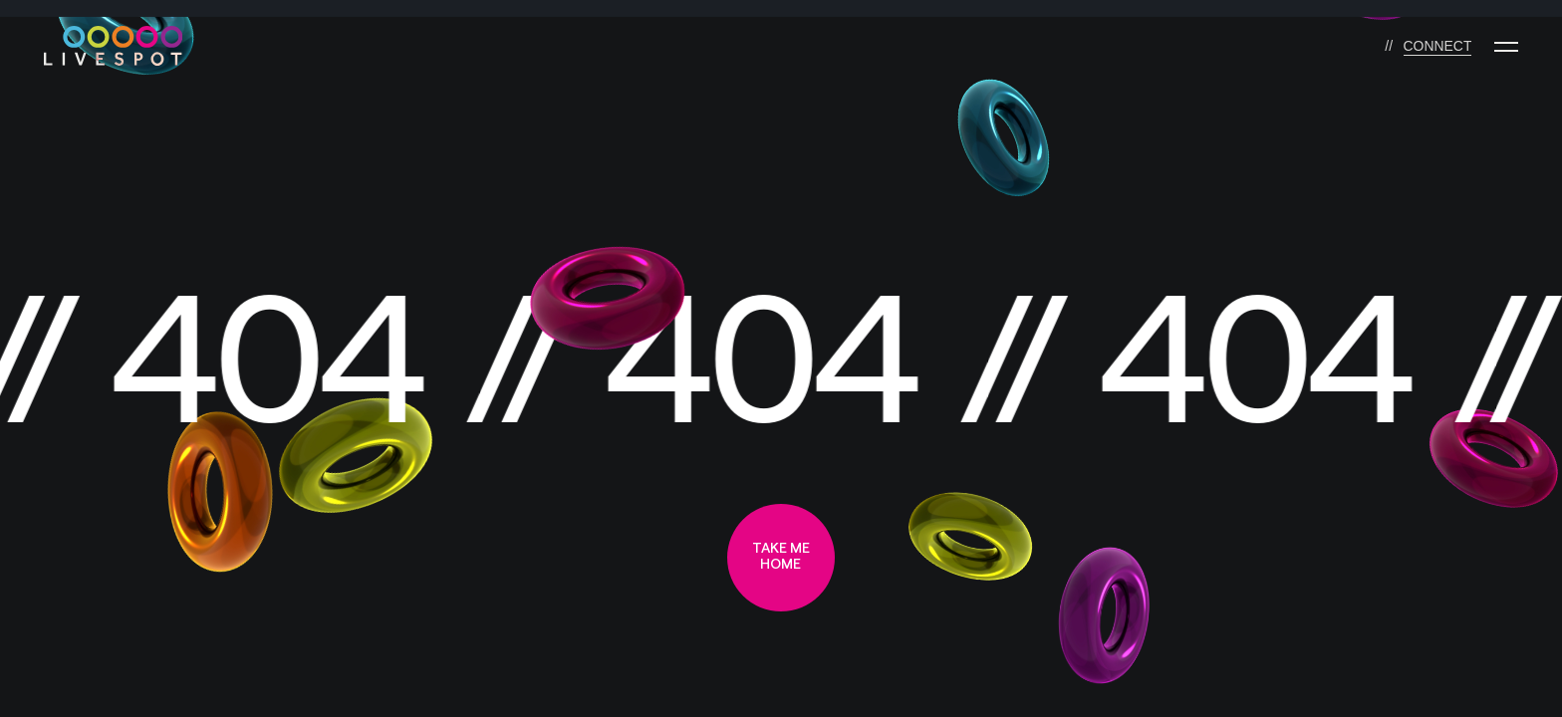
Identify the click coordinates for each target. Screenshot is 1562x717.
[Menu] (1506, 47)
